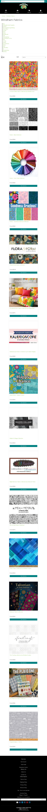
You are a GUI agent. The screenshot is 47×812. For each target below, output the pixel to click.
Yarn (4, 23)
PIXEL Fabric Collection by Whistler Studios (20, 568)
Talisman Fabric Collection (16, 611)
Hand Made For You (7, 38)
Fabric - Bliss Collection (15, 135)
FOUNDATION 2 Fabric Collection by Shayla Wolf (22, 308)
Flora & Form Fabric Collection (17, 265)
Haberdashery (6, 37)
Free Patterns (6, 43)
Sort (18, 57)
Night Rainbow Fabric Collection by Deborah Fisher (22, 481)
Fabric (4, 31)
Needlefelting (6, 50)
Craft (4, 35)
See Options (23, 99)
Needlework (5, 34)
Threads (4, 30)
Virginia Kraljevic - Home (16, 742)
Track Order (23, 764)
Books (4, 33)
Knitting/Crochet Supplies (8, 25)
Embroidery (5, 47)
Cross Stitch (5, 29)
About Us (23, 772)
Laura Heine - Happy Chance (17, 395)
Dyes (4, 46)
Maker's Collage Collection (16, 438)
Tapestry (5, 51)
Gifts (4, 39)
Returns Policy (23, 787)
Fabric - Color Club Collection (17, 178)
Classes (4, 42)
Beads (4, 45)
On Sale (4, 41)
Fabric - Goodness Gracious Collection (19, 221)
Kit (3, 49)
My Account (23, 761)
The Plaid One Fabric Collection (18, 698)
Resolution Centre (23, 767)
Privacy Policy (23, 784)
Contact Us (23, 774)
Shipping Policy (23, 782)
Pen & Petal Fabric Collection (17, 525)
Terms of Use (24, 779)
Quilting (4, 26)
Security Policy (23, 793)
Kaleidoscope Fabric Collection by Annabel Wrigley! (23, 351)
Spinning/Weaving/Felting (9, 27)
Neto (28, 810)
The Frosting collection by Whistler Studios (20, 655)
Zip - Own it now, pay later (24, 790)
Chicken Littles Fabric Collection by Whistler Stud (22, 91)
